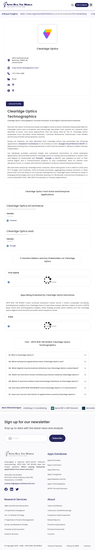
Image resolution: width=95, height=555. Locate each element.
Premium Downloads (56, 534)
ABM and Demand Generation (16, 511)
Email (83, 277)
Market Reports (54, 525)
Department (69, 277)
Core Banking (42, 413)
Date (10, 321)
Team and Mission (55, 511)
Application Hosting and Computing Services (67, 248)
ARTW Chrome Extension (57, 493)
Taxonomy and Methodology (59, 515)
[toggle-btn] (91, 5)
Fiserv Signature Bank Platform (42, 14)
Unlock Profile (15, 104)
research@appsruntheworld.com (19, 488)
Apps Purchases (54, 465)
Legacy (22, 220)
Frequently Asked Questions (59, 520)
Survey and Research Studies (16, 529)
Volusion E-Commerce (28, 144)
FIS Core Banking (81, 14)
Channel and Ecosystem (14, 534)
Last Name (29, 277)
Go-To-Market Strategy (14, 520)
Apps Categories (54, 479)
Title (42, 277)
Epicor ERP (61, 413)
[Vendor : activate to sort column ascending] (12, 214)
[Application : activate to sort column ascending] (50, 214)
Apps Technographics (56, 489)
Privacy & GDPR (73, 551)
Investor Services (11, 539)
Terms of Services (55, 551)
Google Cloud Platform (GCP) (72, 144)
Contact (51, 539)
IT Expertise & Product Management (19, 525)
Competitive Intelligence (14, 515)
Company (24, 321)
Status (38, 321)
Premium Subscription (56, 529)
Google (48, 158)
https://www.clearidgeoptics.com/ (25, 68)
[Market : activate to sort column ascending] (82, 214)
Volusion (39, 158)
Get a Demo (81, 5)
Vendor (51, 321)
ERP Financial (74, 413)
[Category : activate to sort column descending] (68, 214)
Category (80, 321)
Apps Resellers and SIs (57, 484)
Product (65, 321)
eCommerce (67, 220)
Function (54, 277)
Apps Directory (54, 474)
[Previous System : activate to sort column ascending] (29, 214)
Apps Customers (54, 470)
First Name (13, 277)
